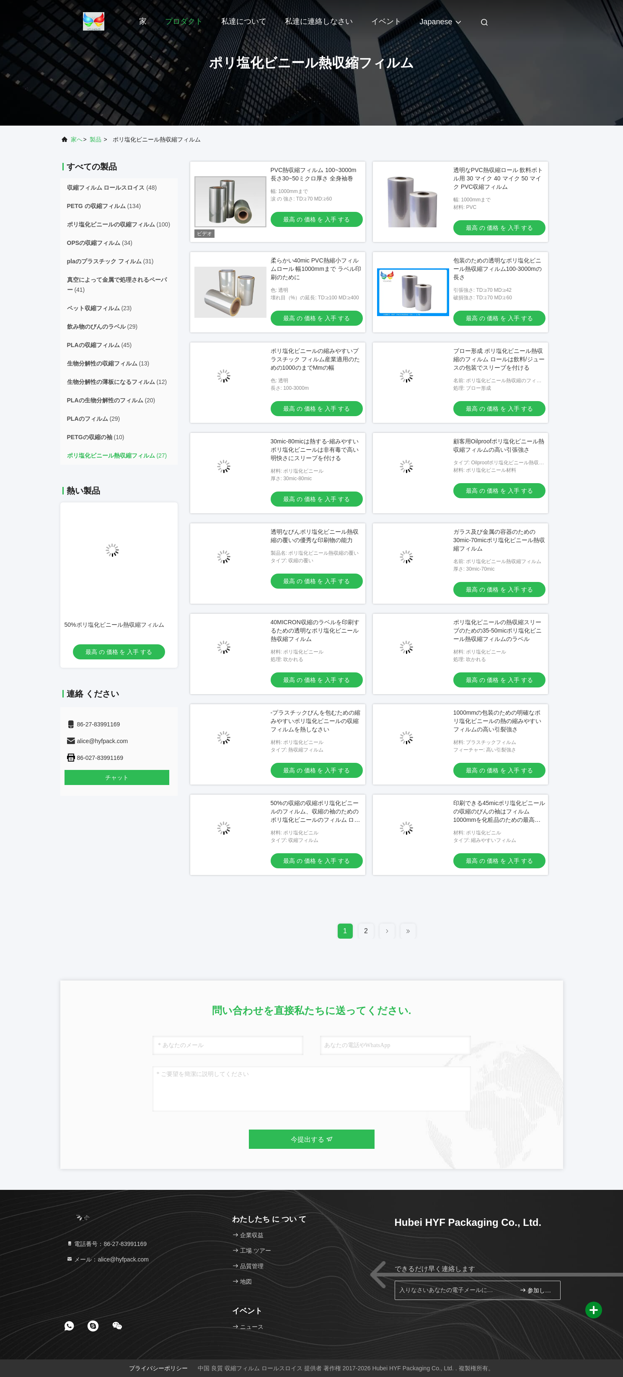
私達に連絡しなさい (319, 21)
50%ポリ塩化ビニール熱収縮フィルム (114, 624)
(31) (110, 261)
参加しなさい (536, 1290)
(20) (111, 400)
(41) (117, 284)
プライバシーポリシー (158, 1368)
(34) (99, 242)
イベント (386, 21)
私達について (243, 21)
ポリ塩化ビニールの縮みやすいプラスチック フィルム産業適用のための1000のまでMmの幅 (315, 359)
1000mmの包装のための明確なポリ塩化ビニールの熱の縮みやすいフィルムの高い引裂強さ (497, 721)
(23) (99, 308)
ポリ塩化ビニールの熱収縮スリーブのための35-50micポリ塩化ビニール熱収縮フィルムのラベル (497, 630)
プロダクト (184, 21)
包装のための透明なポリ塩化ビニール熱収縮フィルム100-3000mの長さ (497, 269)
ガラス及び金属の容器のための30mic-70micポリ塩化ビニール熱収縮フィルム (499, 540)
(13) (108, 363)
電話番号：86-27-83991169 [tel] (106, 1244)
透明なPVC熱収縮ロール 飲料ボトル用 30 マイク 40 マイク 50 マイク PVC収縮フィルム (498, 178)
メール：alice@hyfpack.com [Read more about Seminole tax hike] (107, 1259)
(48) (112, 187)
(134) (104, 206)
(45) (99, 345)
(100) (119, 224)
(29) (102, 326)
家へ (77, 139)
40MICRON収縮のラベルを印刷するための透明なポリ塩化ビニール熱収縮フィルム (315, 630)
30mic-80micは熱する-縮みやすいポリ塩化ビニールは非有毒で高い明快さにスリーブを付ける (315, 449)
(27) (117, 455)
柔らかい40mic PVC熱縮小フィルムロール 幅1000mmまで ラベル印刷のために (316, 269)
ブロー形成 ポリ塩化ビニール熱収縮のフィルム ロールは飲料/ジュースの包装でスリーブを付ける (499, 359)
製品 (95, 139)
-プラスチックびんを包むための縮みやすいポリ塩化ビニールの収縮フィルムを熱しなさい (316, 721)
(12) (117, 381)
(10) (95, 437)
